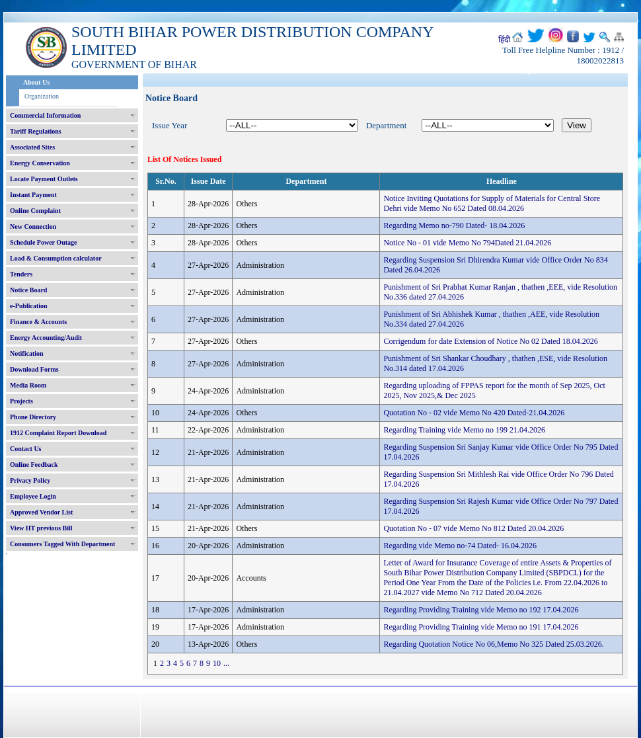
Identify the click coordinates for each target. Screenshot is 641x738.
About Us (36, 82)
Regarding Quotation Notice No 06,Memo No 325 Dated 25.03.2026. (493, 644)
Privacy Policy (30, 480)
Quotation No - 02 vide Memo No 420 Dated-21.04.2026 (473, 412)
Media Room (28, 385)
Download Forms (34, 369)
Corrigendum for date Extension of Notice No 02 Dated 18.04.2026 (490, 341)
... (226, 663)
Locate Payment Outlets (44, 179)
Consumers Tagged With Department (62, 544)
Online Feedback (34, 464)
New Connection (33, 226)
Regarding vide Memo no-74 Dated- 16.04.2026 (460, 545)
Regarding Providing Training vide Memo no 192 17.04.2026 (480, 609)
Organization (41, 96)
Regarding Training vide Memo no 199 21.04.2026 (464, 429)
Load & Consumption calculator (56, 258)
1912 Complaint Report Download (58, 432)
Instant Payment (33, 194)
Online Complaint (35, 210)
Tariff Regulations (35, 131)
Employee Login (33, 496)
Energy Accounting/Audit (46, 337)
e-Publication (29, 305)
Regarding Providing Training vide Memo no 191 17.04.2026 (480, 627)
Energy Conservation (40, 163)
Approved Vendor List (41, 512)
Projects (21, 401)
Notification (27, 353)
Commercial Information (45, 115)
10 (217, 663)
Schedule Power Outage (43, 242)
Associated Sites (32, 147)
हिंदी (504, 39)
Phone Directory (33, 417)
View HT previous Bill (41, 528)
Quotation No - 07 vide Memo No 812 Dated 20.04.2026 (473, 528)
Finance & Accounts (38, 321)
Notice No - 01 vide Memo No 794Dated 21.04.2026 (467, 242)
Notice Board (28, 290)
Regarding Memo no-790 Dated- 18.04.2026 (454, 225)
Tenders (21, 274)
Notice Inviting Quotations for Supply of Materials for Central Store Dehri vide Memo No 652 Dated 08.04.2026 (491, 203)
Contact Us (26, 448)
